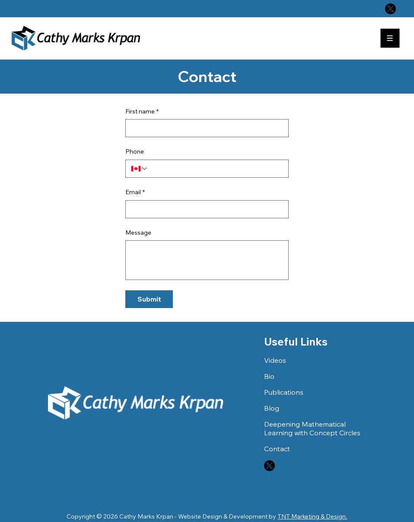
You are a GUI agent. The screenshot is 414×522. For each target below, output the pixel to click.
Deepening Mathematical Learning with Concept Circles (312, 428)
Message (138, 232)
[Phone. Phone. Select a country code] (139, 168)
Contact (277, 448)
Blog (271, 408)
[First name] (204, 128)
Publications (283, 392)
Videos (275, 360)
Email (135, 192)
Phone (134, 151)
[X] (390, 8)
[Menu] (390, 38)
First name (142, 111)
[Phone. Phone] (215, 168)
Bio (269, 376)
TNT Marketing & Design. (312, 516)
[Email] (204, 209)
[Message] (207, 260)
